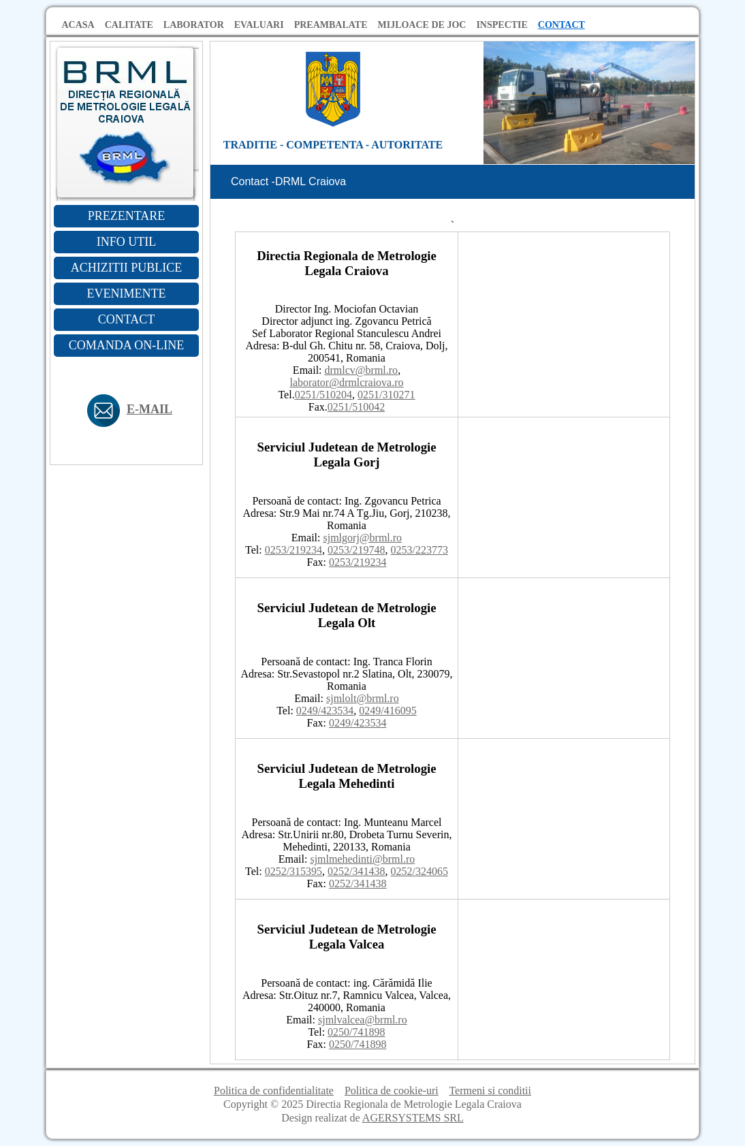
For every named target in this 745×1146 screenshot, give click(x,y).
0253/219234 (293, 550)
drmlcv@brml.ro (361, 370)
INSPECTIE (501, 25)
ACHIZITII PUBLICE (126, 267)
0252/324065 (419, 871)
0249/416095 (387, 710)
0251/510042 (356, 407)
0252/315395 (293, 871)
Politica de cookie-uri (392, 1090)
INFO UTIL (127, 242)
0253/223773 (419, 550)
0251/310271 (386, 394)
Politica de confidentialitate (274, 1090)
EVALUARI (259, 25)
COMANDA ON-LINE (127, 345)
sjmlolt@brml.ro (362, 698)
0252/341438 (356, 871)
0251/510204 (323, 394)
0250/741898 (356, 1032)
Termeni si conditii (490, 1090)
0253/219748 (356, 550)
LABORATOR (193, 25)
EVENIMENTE (126, 293)
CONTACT (561, 25)
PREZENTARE (126, 216)
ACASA (78, 25)
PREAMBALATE (331, 25)
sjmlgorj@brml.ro (362, 537)
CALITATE (129, 25)
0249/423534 (324, 710)
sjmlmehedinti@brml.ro (362, 859)
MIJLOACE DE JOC (421, 25)
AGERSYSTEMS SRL (413, 1118)
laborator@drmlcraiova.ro (346, 382)
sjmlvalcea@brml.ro (362, 1019)
